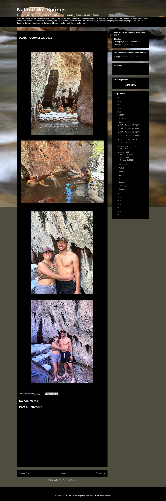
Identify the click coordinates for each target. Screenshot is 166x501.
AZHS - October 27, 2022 (128, 125)
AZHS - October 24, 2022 (128, 129)
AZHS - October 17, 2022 (128, 136)
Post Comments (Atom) (67, 480)
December (123, 115)
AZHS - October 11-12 (127, 143)
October (122, 122)
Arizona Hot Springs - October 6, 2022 (127, 147)
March (121, 182)
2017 (119, 208)
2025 (119, 101)
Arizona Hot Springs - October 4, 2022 (127, 153)
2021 (119, 193)
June (121, 171)
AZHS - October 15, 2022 (128, 139)
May (121, 175)
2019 (119, 201)
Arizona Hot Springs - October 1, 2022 (127, 159)
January (122, 189)
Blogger (107, 496)
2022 (119, 112)
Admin (119, 39)
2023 (119, 108)
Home (62, 473)
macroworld (90, 496)
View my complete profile (124, 45)
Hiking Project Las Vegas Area (126, 57)
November (123, 118)
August (122, 168)
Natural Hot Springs (41, 9)
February (122, 186)
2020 (119, 197)
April (121, 178)
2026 (119, 98)
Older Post (100, 473)
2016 (119, 211)
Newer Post (24, 473)
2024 (119, 105)
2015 (119, 215)
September (123, 164)
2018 (119, 204)
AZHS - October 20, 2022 (128, 132)
